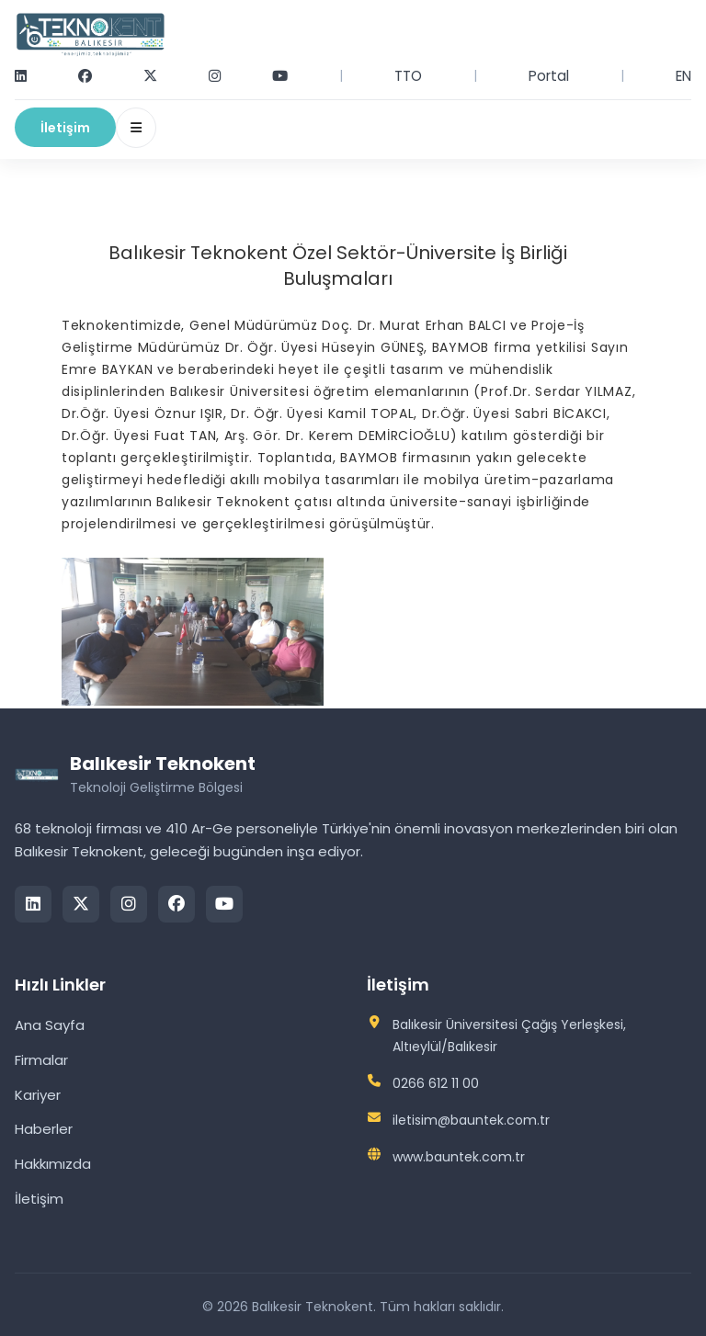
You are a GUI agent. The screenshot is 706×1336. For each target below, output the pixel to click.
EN (683, 75)
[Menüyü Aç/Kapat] (136, 128)
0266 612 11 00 (436, 1083)
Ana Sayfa (50, 1025)
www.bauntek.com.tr (459, 1157)
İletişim (65, 128)
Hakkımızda (53, 1163)
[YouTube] (224, 904)
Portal (549, 75)
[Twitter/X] (81, 904)
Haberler (44, 1128)
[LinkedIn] (33, 904)
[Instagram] (128, 904)
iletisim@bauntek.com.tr (471, 1120)
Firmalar (41, 1060)
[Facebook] (176, 904)
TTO (408, 75)
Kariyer (38, 1094)
